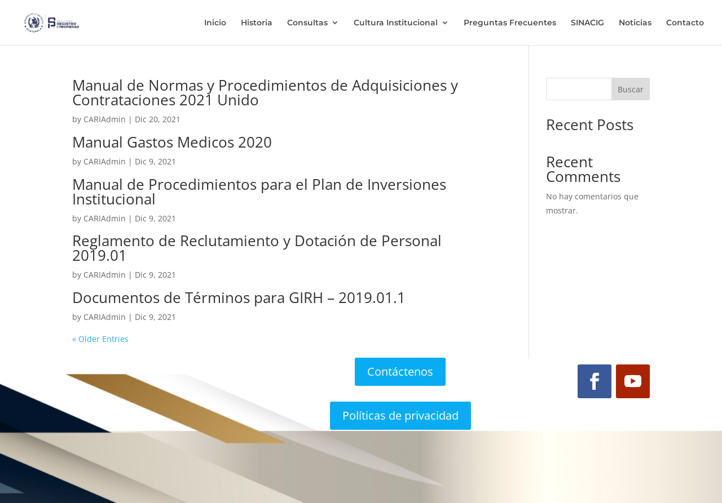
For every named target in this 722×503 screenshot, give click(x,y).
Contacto (685, 23)
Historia (256, 23)
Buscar (631, 89)
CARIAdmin (104, 119)
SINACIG (587, 23)
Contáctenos (400, 371)
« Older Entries (100, 338)
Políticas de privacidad (400, 415)
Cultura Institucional (396, 23)
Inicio (215, 23)
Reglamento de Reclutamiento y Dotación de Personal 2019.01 (257, 247)
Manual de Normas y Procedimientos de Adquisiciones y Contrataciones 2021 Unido (265, 92)
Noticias (635, 23)
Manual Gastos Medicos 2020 (172, 142)
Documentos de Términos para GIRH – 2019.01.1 (239, 297)
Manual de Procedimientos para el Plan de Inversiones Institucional (259, 191)
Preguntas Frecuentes (510, 23)
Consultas (307, 23)
